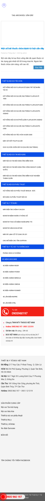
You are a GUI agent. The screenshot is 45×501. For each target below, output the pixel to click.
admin (25, 53)
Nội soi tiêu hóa (7, 411)
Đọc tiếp (38, 67)
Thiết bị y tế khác (8, 424)
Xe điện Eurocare (8, 428)
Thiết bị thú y (6, 420)
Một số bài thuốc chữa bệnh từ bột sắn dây (22, 48)
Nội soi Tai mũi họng (9, 407)
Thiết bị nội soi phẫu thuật (11, 415)
